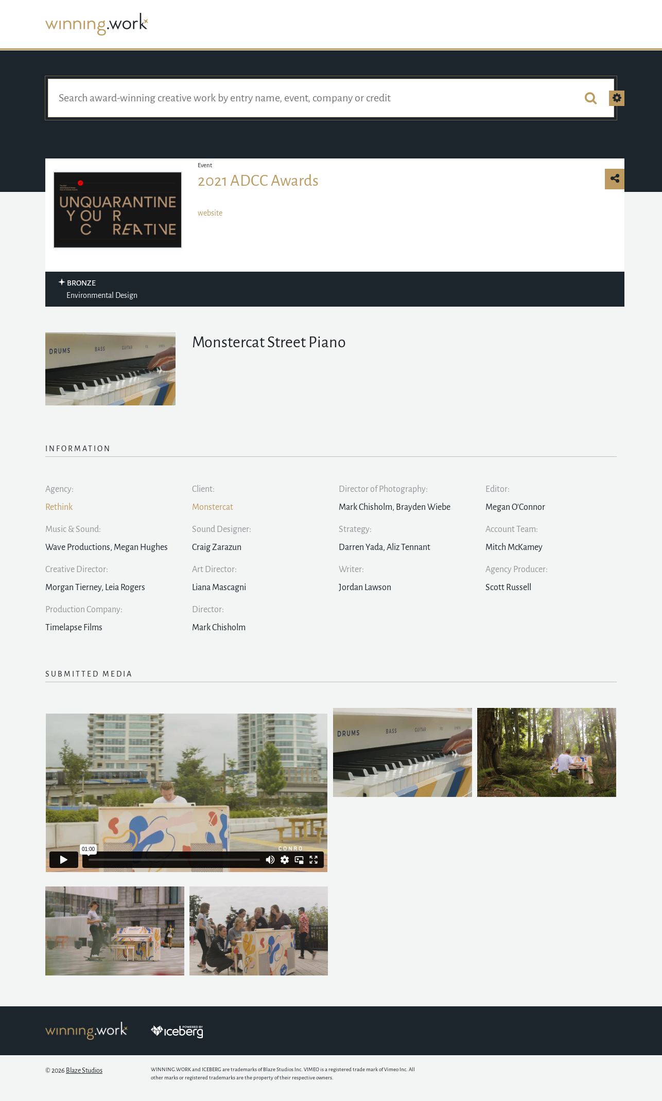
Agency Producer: (516, 569)
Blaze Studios (84, 1070)
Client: (203, 489)
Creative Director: (76, 569)
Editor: (497, 489)
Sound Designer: (221, 529)
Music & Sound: (73, 529)
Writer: (351, 569)
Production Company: (84, 609)
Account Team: (511, 529)
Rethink (59, 507)
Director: (208, 609)
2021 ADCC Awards (258, 180)
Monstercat (212, 507)
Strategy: (355, 529)
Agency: (59, 489)
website (210, 213)
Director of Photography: (383, 489)
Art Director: (214, 569)
